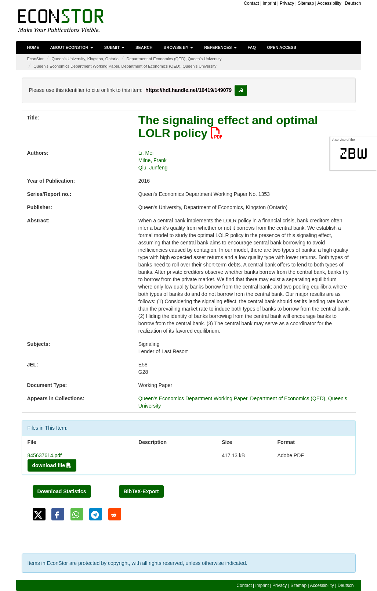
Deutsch (353, 3)
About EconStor (71, 47)
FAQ (252, 47)
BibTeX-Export (141, 491)
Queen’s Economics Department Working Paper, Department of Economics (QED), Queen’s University (124, 66)
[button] (39, 514)
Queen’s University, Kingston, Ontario (84, 59)
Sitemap (306, 3)
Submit (114, 47)
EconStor (35, 59)
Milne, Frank (152, 160)
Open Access (281, 47)
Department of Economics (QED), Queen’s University (174, 59)
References (220, 47)
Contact (251, 3)
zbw (354, 153)
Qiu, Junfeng (152, 168)
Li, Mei (145, 153)
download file (52, 465)
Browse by (178, 47)
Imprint (269, 3)
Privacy (287, 3)
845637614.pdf (45, 455)
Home (33, 47)
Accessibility (329, 3)
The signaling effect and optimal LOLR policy (228, 127)
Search (143, 47)
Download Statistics (61, 491)
